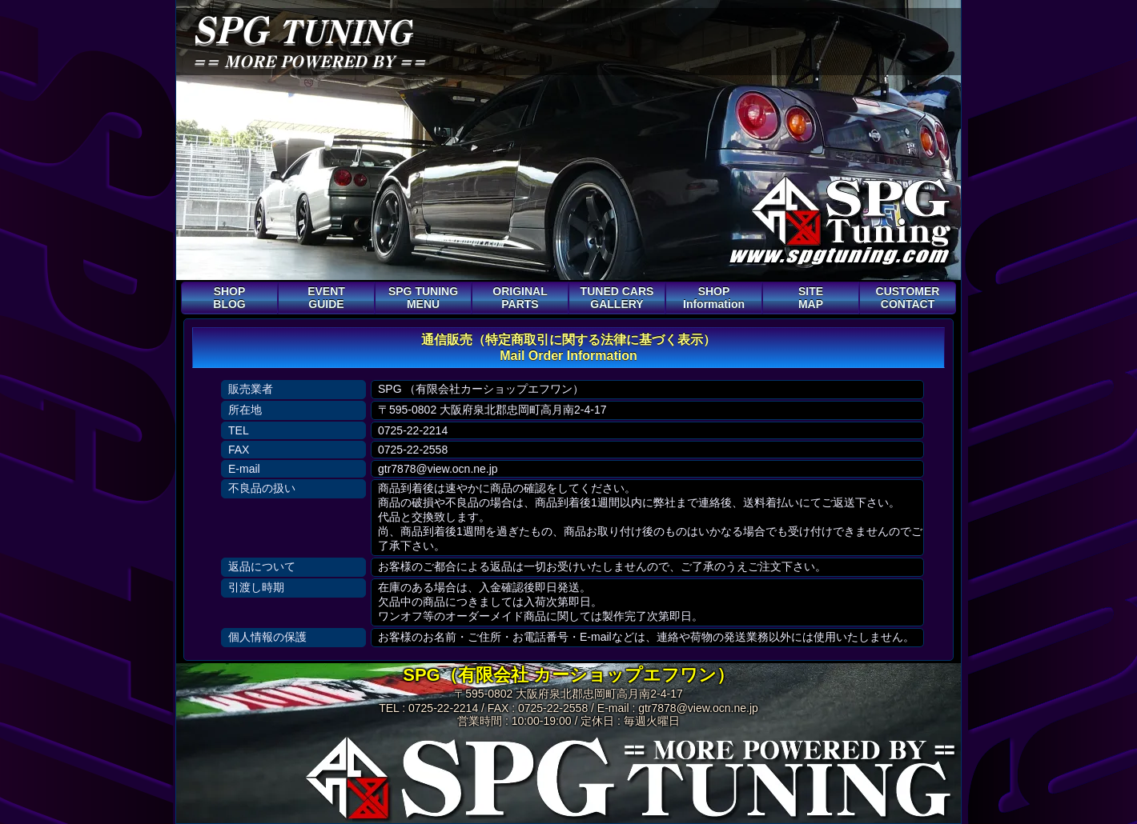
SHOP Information (714, 297)
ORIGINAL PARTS (519, 297)
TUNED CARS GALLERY (617, 297)
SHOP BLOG (229, 297)
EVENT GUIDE (326, 297)
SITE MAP (810, 297)
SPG (302, 30)
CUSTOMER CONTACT (908, 297)
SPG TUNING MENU (423, 297)
